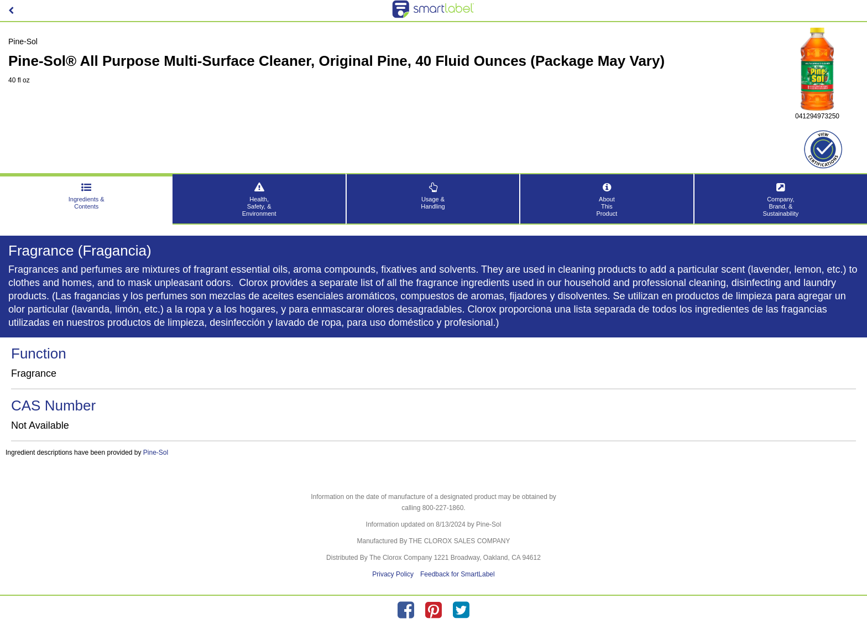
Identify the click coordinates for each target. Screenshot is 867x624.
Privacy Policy (393, 574)
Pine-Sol (155, 452)
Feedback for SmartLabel (457, 574)
